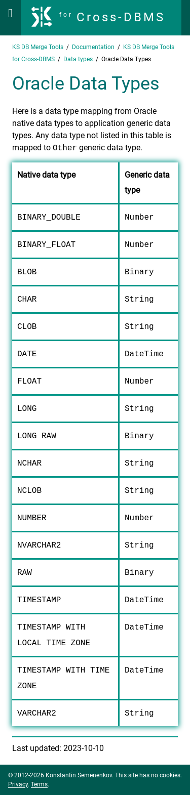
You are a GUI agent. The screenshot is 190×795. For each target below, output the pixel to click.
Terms (39, 784)
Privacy (18, 784)
